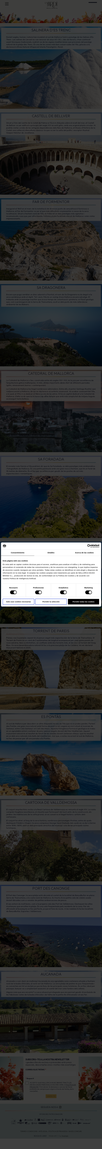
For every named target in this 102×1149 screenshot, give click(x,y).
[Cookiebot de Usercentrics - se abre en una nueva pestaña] (89, 546)
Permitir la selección (51, 602)
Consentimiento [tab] (17, 553)
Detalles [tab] (51, 553)
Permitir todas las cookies (83, 602)
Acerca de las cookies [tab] (84, 553)
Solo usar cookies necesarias (18, 602)
